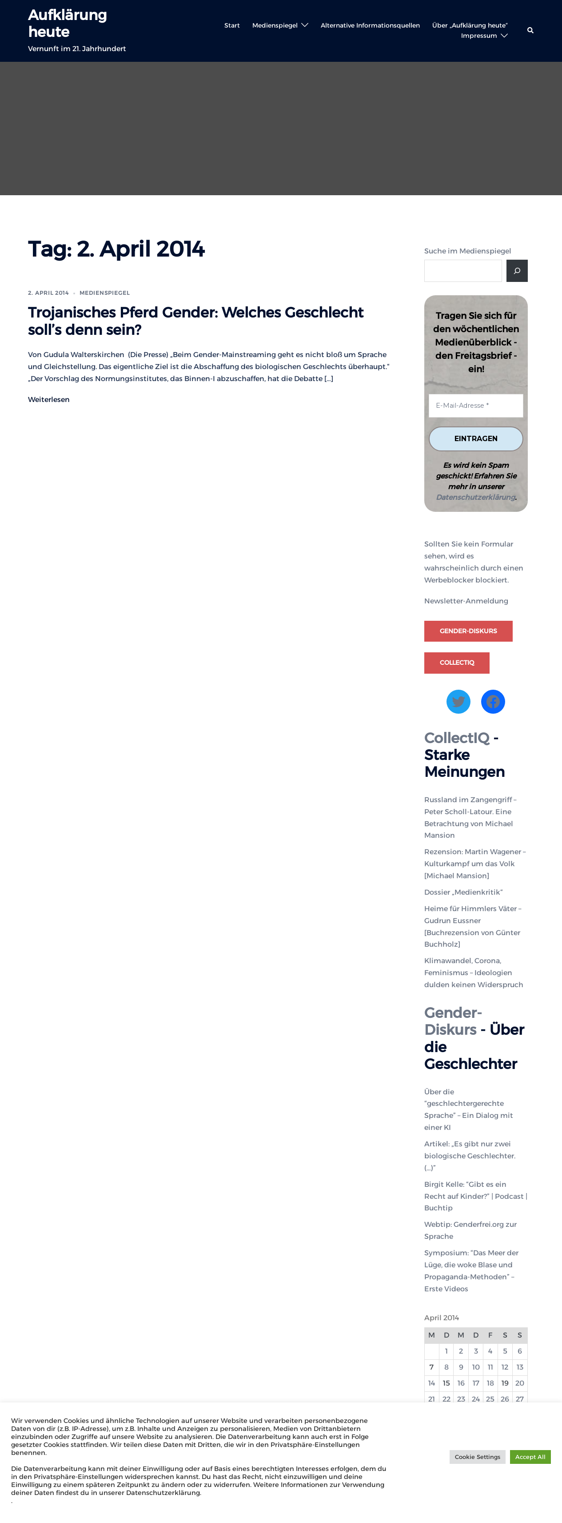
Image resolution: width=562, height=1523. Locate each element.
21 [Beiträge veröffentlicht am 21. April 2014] (431, 1399)
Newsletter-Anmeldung (466, 601)
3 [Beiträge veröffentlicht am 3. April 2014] (476, 1351)
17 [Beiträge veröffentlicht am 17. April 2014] (476, 1383)
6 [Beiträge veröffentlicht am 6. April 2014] (520, 1351)
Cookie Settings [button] (477, 1456)
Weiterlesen (49, 399)
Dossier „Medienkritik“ (463, 892)
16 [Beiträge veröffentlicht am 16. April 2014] (461, 1383)
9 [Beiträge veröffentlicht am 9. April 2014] (461, 1367)
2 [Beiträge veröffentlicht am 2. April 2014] (461, 1351)
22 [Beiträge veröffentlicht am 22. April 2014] (446, 1399)
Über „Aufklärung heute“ (470, 25)
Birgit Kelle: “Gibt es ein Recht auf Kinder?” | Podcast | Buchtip (475, 1196)
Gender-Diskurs (468, 631)
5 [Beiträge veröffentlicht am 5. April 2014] (505, 1351)
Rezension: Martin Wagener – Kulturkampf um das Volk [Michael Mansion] (475, 864)
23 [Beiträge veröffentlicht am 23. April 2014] (461, 1399)
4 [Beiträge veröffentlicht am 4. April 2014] (490, 1351)
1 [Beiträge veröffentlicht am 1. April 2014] (446, 1351)
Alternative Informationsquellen (370, 25)
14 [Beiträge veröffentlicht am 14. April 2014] (431, 1383)
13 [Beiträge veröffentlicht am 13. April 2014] (520, 1367)
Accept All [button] (530, 1456)
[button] (530, 30)
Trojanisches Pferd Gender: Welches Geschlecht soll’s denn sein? (195, 321)
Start (232, 25)
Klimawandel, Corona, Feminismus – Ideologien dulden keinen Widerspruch (473, 972)
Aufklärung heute (67, 23)
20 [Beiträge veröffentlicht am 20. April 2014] (519, 1383)
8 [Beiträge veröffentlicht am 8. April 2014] (446, 1367)
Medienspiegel (275, 25)
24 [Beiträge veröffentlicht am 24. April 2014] (476, 1399)
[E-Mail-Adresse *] (476, 405)
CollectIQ (457, 663)
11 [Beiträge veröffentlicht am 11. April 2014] (490, 1367)
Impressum (479, 36)
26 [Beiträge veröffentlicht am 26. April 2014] (505, 1399)
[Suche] (517, 271)
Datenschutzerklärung (475, 497)
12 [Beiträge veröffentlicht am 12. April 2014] (505, 1367)
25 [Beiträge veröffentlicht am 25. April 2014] (490, 1399)
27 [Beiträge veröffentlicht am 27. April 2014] (520, 1399)
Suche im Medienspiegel (467, 251)
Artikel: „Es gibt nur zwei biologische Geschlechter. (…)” (469, 1156)
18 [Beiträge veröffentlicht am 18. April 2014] (490, 1383)
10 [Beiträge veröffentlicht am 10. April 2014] (476, 1367)
